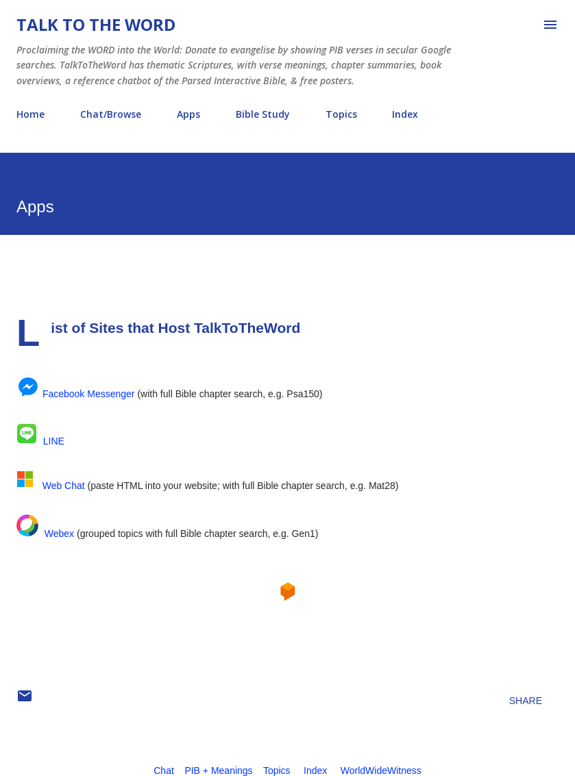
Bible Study (263, 114)
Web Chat (63, 485)
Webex (59, 533)
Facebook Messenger (88, 393)
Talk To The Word (95, 24)
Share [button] (525, 700)
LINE (53, 441)
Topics (341, 114)
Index (405, 114)
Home (30, 114)
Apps (188, 114)
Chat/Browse (110, 114)
